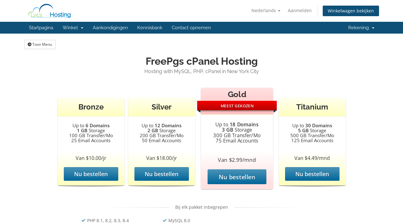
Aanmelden (300, 10)
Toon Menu (40, 44)
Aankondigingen (110, 27)
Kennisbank (149, 27)
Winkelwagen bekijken (351, 11)
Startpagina (41, 27)
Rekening (361, 27)
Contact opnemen (191, 27)
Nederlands (265, 10)
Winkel (73, 27)
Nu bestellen (91, 174)
